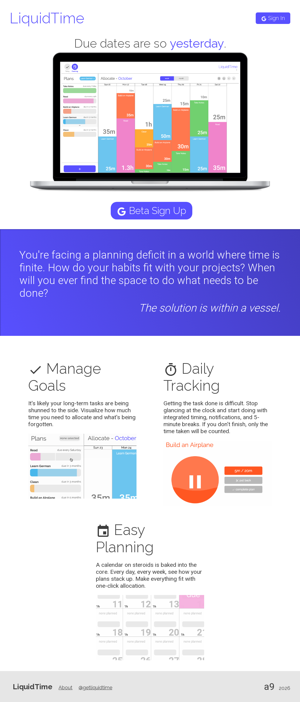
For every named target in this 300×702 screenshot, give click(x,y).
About (65, 687)
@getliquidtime (95, 687)
